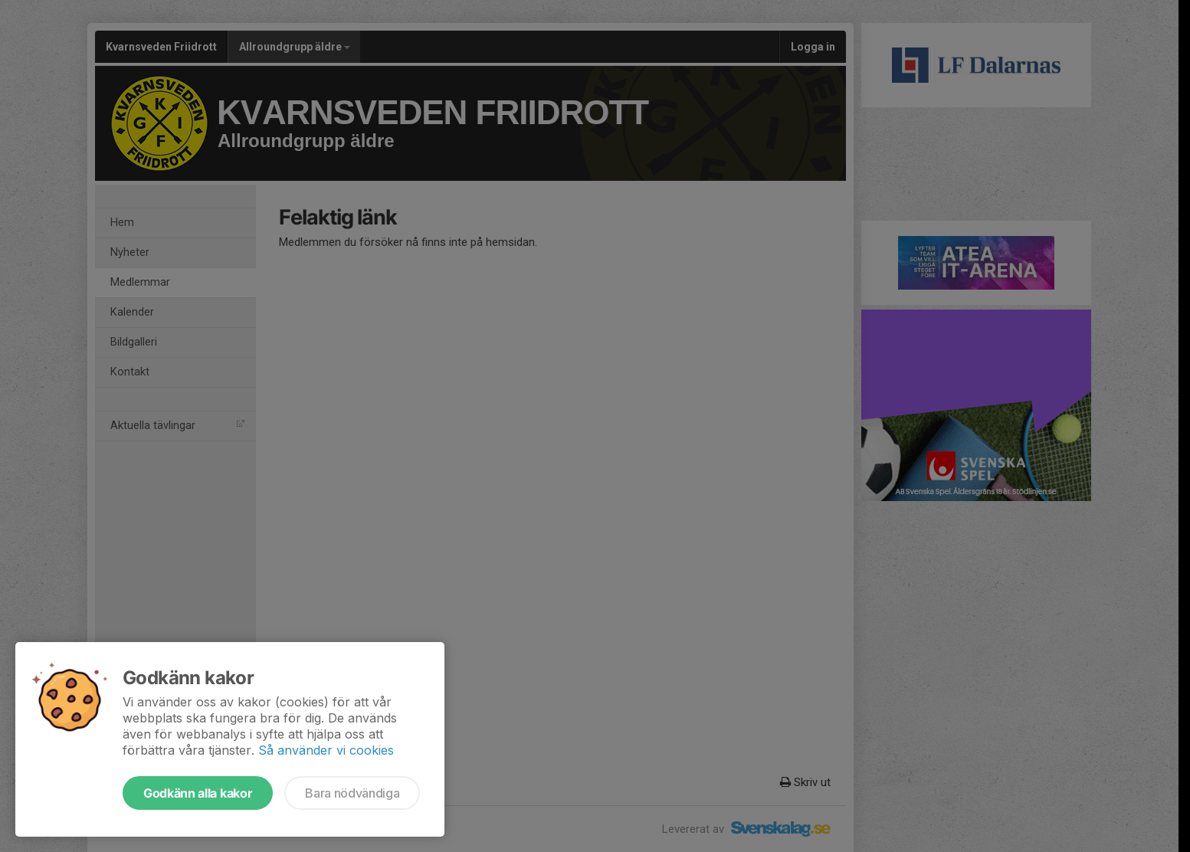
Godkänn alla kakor (197, 793)
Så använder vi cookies (326, 750)
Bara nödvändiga (352, 793)
